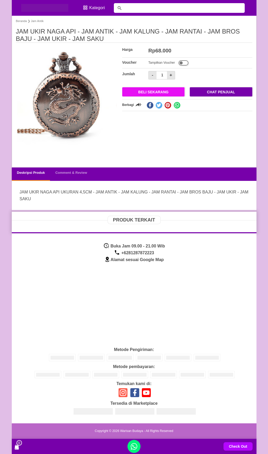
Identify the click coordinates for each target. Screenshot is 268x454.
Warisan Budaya (131, 431)
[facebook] (150, 105)
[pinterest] (168, 105)
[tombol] (119, 8)
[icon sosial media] (123, 394)
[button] (25, 153)
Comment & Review (71, 173)
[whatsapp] (177, 105)
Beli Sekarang (153, 92)
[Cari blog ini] (179, 8)
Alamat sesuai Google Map (134, 259)
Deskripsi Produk (31, 173)
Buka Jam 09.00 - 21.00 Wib (134, 246)
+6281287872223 (134, 253)
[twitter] (159, 105)
